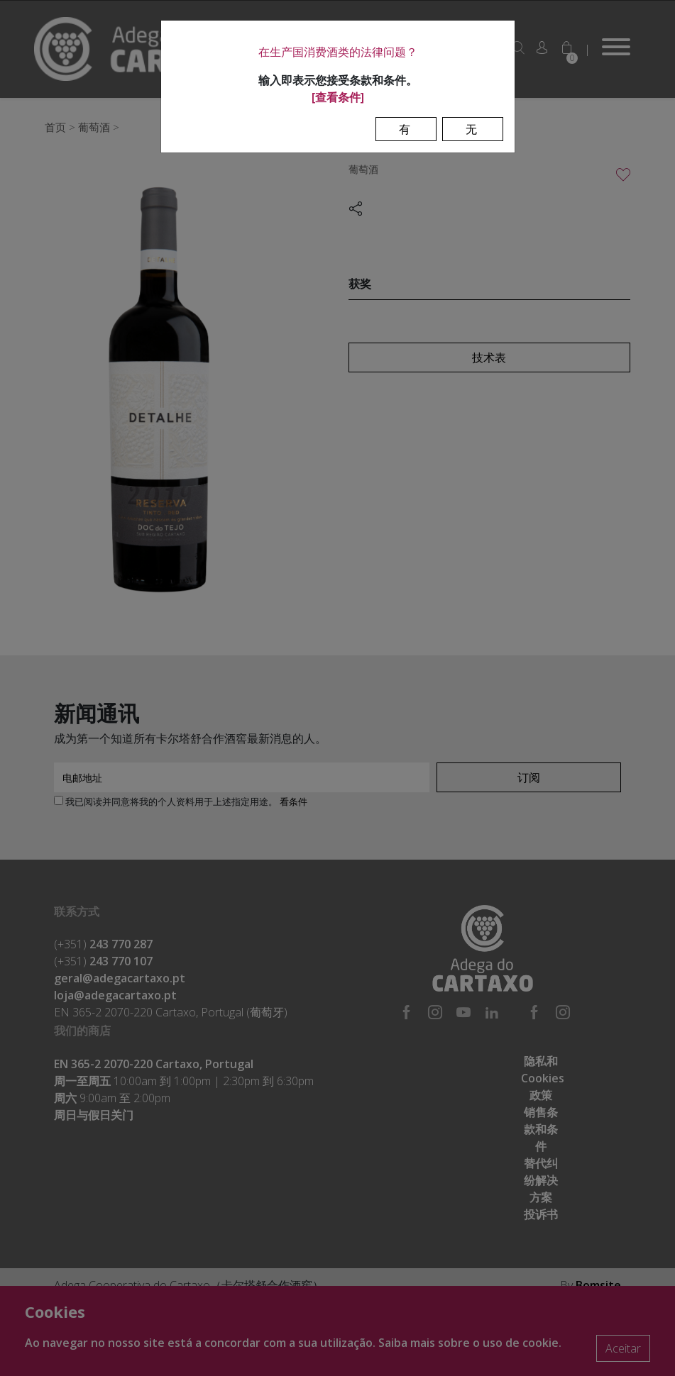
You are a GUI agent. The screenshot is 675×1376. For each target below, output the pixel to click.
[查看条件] (338, 97)
